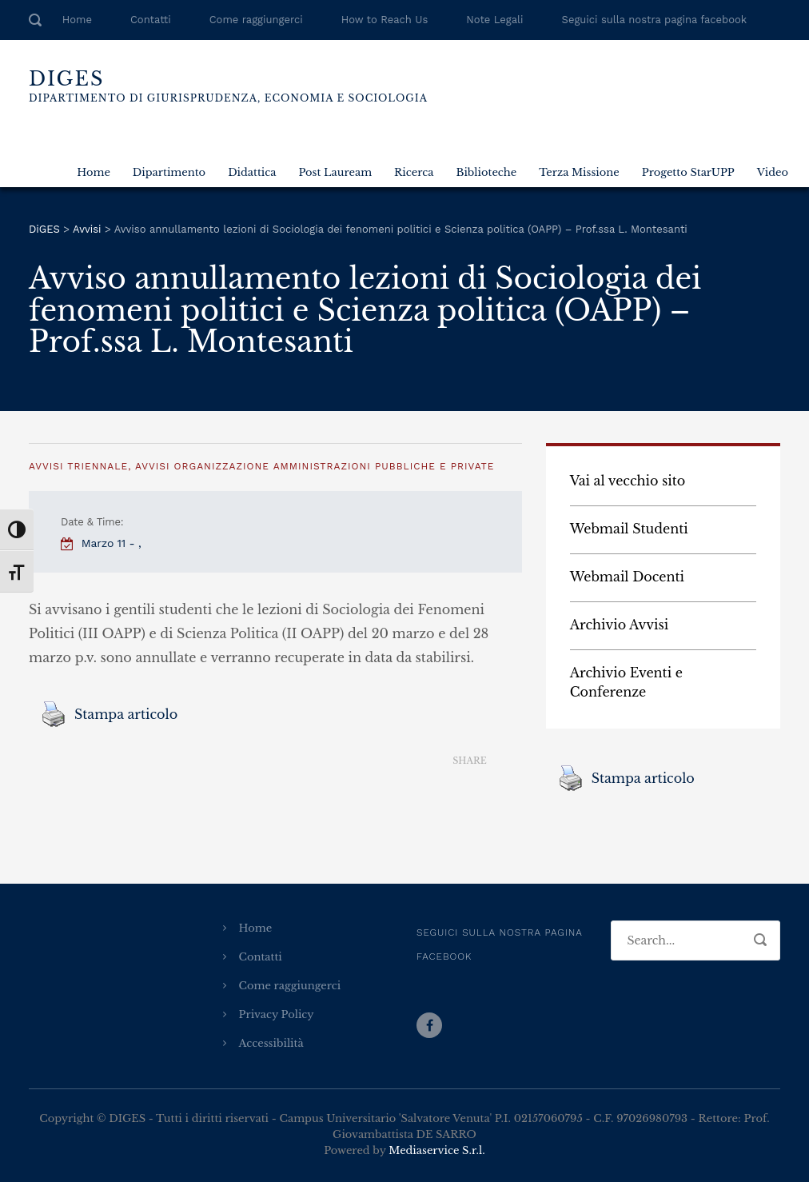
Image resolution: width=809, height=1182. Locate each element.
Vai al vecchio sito (628, 481)
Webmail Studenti (629, 529)
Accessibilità (271, 1043)
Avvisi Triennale (78, 466)
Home (77, 20)
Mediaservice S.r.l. (436, 1150)
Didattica (252, 172)
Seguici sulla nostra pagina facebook (654, 20)
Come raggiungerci (256, 20)
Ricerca (413, 172)
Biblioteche (486, 172)
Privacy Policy (276, 1014)
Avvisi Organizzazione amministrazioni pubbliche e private (314, 466)
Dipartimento (169, 172)
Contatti (150, 20)
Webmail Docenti (627, 577)
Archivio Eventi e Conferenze (626, 682)
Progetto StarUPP (688, 172)
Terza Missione (579, 172)
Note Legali (494, 20)
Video (772, 172)
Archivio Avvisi (619, 625)
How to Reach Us (384, 20)
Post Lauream (335, 172)
